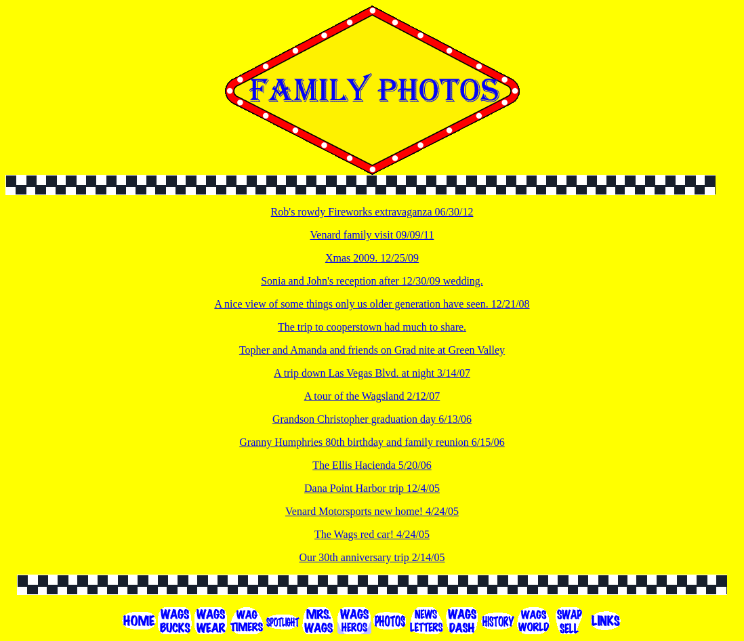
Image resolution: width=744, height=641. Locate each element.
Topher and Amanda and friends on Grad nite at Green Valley (372, 350)
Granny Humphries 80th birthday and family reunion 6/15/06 (371, 442)
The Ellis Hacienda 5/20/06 (372, 465)
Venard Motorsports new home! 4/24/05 (372, 511)
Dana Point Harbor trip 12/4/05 (372, 488)
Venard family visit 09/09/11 (372, 235)
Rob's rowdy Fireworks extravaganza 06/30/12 (372, 212)
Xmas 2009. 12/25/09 (372, 258)
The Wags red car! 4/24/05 (372, 534)
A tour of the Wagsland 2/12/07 (372, 396)
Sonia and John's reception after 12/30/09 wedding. (372, 281)
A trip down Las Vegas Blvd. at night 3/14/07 (372, 373)
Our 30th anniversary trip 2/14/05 (372, 557)
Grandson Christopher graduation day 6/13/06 (372, 419)
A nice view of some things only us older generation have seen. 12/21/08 (371, 304)
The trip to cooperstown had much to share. (372, 327)
